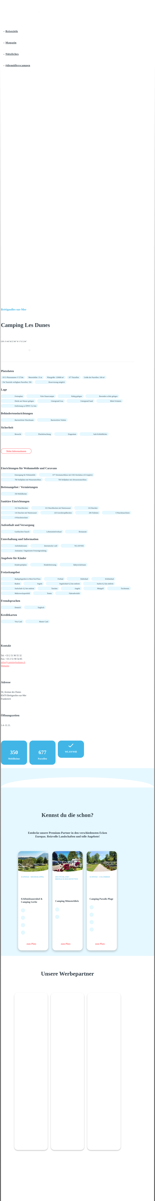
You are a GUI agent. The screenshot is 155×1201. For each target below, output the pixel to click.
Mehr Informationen (18, 451)
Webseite (5, 666)
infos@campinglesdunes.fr (13, 662)
